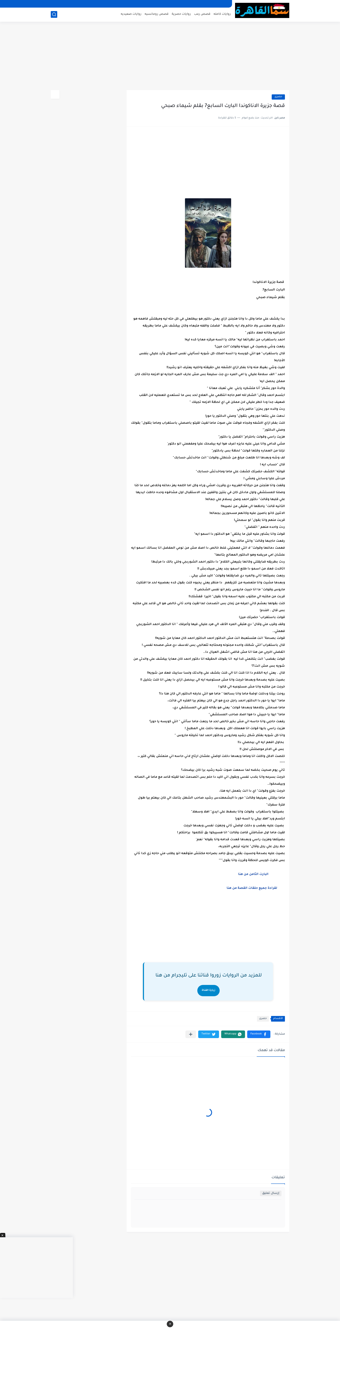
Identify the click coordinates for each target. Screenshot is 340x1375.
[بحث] (54, 14)
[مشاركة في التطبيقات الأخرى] (190, 1034)
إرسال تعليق (270, 1193)
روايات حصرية (181, 14)
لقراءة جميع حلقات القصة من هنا (252, 888)
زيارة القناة (208, 990)
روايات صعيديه (131, 14)
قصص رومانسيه (156, 14)
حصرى (278, 96)
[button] (258, 1034)
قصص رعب (202, 14)
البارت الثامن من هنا (254, 874)
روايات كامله (222, 14)
